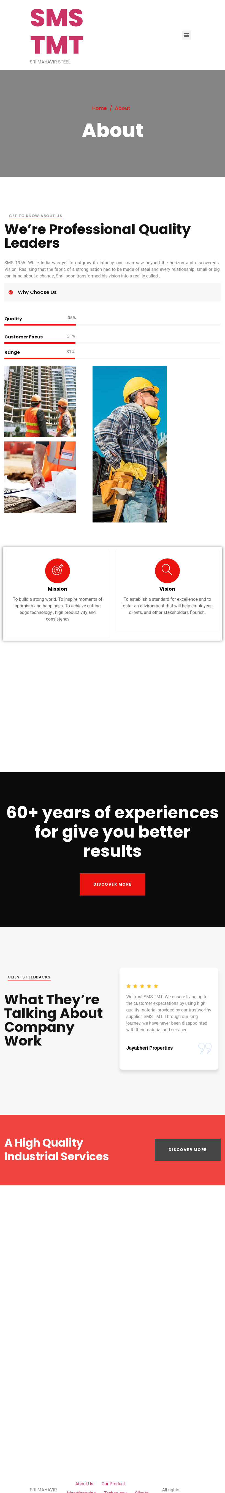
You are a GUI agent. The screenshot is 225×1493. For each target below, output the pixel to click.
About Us (84, 1483)
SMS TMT (56, 31)
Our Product (113, 1483)
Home (99, 108)
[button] (112, 884)
